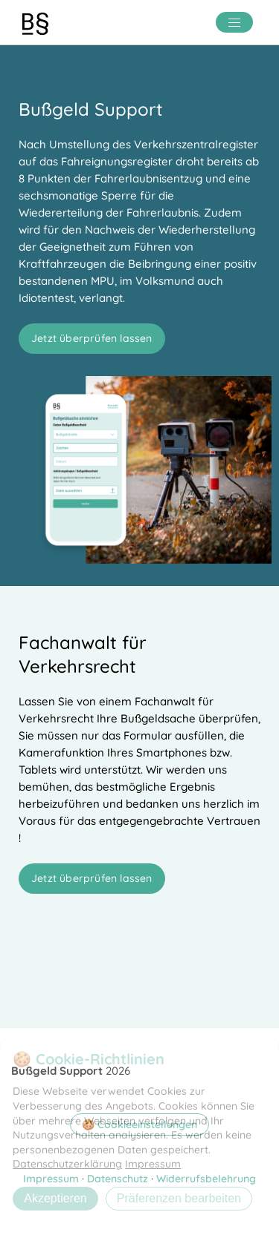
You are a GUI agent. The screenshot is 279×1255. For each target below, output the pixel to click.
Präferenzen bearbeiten (179, 1198)
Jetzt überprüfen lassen (92, 338)
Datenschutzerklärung (67, 1163)
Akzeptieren (55, 1198)
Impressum (153, 1163)
